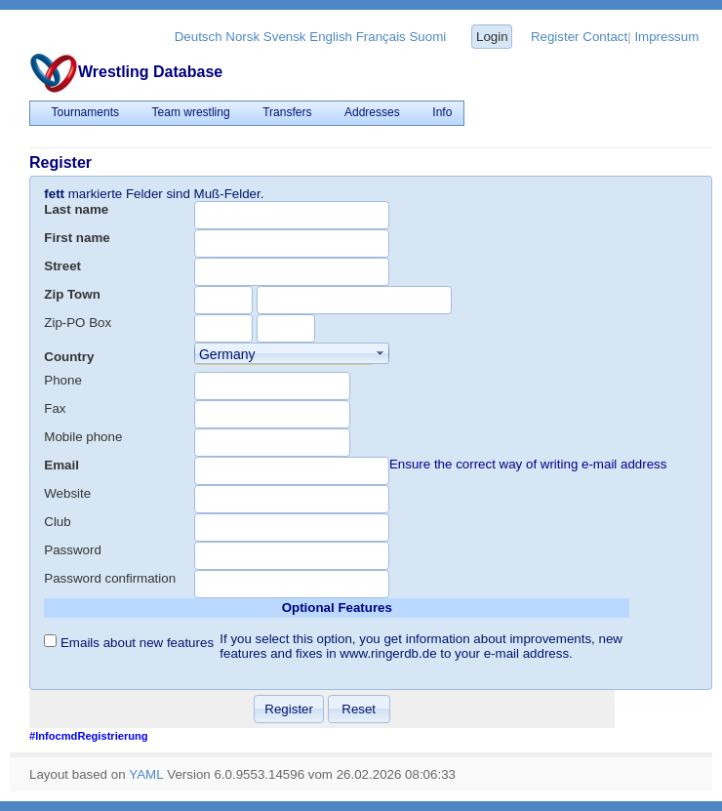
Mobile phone (83, 436)
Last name (76, 209)
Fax (54, 408)
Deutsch (198, 36)
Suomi (427, 36)
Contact (604, 36)
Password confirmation (110, 578)
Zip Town (72, 294)
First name (76, 237)
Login (492, 36)
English (330, 36)
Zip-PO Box (77, 322)
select (380, 353)
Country (69, 356)
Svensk (284, 36)
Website (67, 493)
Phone (63, 380)
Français (381, 36)
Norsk (242, 36)
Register (555, 36)
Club (57, 521)
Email (61, 465)
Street (62, 266)
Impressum (666, 36)
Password (72, 550)
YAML (146, 774)
